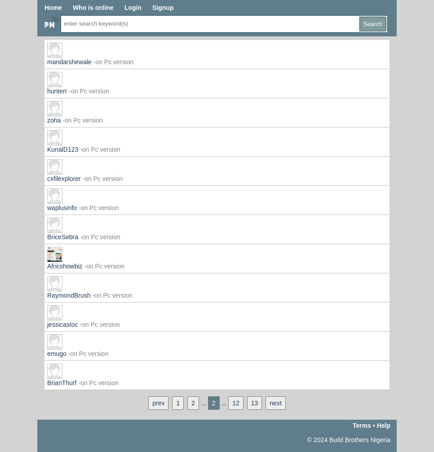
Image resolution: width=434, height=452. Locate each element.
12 (235, 403)
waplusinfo (62, 207)
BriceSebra (62, 237)
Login (133, 7)
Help (383, 425)
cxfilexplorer (64, 178)
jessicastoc (62, 324)
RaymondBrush (69, 295)
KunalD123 (62, 149)
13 (254, 403)
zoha (54, 120)
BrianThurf (61, 382)
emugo (56, 353)
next (275, 403)
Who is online (93, 7)
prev (158, 403)
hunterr (57, 91)
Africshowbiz (65, 266)
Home (53, 7)
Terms (362, 425)
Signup (162, 7)
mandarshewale (69, 62)
